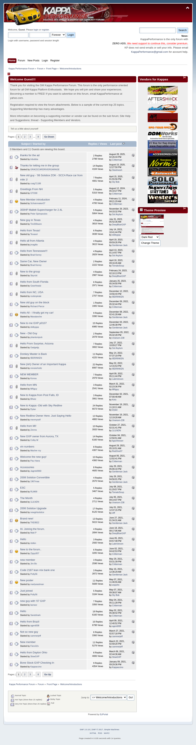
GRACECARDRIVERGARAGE (45, 169)
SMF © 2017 (97, 729)
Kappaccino (35, 666)
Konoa (33, 378)
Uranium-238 (118, 338)
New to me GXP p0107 (33, 323)
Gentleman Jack (119, 245)
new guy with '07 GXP (33, 600)
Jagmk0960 (35, 471)
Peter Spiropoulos (38, 214)
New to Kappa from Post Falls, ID (39, 395)
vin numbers (27, 446)
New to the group (30, 271)
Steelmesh (117, 170)
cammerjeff (35, 636)
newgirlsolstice (37, 512)
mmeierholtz (36, 368)
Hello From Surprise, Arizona (37, 343)
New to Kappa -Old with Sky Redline (41, 405)
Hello (23, 539)
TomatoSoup (118, 265)
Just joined (26, 590)
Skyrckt (33, 275)
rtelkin (33, 543)
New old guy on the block (34, 302)
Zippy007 (34, 553)
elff (113, 513)
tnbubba (34, 159)
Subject (26, 143)
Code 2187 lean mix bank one (37, 570)
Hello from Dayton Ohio (33, 652)
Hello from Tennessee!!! (33, 250)
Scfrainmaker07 (37, 203)
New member (28, 642)
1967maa (34, 481)
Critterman (117, 160)
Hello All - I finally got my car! (37, 312)
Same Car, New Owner (33, 261)
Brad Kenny (35, 255)
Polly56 (33, 574)
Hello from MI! (28, 425)
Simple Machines (111, 729)
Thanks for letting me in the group (39, 165)
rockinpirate (35, 296)
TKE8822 (34, 522)
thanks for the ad (30, 155)
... (34, 137)
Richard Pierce (37, 306)
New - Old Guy (28, 333)
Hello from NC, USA (31, 292)
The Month (26, 498)
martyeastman (37, 584)
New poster (26, 580)
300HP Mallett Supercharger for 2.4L (41, 209)
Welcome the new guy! (33, 456)
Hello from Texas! (30, 230)
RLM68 (33, 491)
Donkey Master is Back (33, 353)
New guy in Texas (30, 220)
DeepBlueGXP (119, 224)
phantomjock (36, 337)
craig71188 (35, 183)
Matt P (33, 532)
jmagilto (34, 244)
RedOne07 (117, 451)
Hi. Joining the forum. (32, 528)
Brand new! (26, 518)
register (45, 29)
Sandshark (35, 615)
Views (103, 143)
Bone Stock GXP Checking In (37, 662)
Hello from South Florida (34, 281)
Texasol (34, 234)
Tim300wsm (36, 224)
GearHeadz (35, 285)
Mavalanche (36, 316)
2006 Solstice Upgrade (33, 508)
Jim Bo (33, 563)
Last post (117, 143)
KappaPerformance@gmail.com (149, 51)
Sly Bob (115, 182)
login (36, 29)
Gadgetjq (34, 347)
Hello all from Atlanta (32, 240)
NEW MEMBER (29, 374)
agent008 (34, 625)
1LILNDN (116, 430)
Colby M (34, 440)
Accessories (27, 467)
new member (27, 559)
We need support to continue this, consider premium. (157, 43)
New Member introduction (35, 199)
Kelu (114, 399)
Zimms (33, 430)
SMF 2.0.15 (85, 729)
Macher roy (35, 450)
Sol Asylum (117, 214)
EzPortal (104, 714)
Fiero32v (34, 646)
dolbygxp (116, 235)
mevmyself (35, 419)
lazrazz (33, 605)
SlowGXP (34, 656)
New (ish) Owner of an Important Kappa (43, 364)
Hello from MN (28, 384)
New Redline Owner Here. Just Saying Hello (45, 415)
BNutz (33, 399)
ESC (23, 487)
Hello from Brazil (29, 621)
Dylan (33, 409)
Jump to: (85, 697)
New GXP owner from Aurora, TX (39, 436)
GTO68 (33, 193)
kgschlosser (117, 440)
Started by (39, 143)
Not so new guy (29, 631)
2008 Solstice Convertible (35, 477)
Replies (92, 143)
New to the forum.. (30, 549)
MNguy (33, 389)
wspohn (115, 585)
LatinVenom (117, 379)
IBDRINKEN (118, 297)
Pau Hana (35, 461)
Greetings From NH (31, 189)
